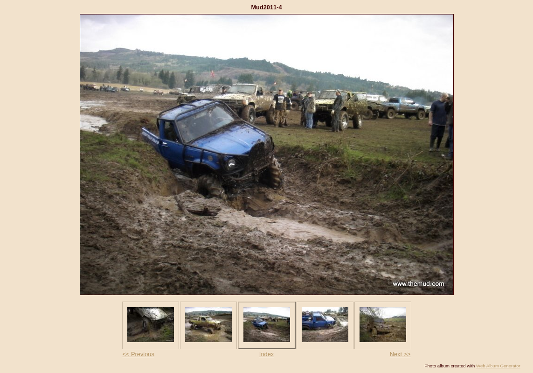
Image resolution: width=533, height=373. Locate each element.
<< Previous (138, 354)
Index (266, 354)
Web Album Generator (498, 365)
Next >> (400, 354)
